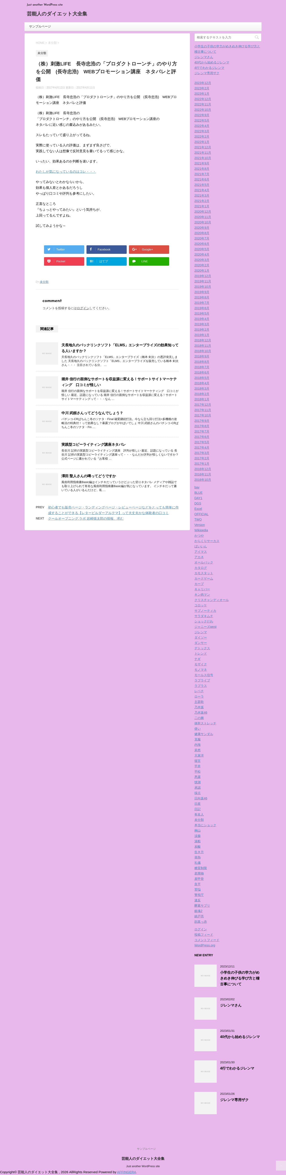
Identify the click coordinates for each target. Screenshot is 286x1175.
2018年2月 (201, 394)
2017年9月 (201, 420)
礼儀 (197, 862)
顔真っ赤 (200, 921)
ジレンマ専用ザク (206, 73)
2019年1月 (201, 335)
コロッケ (200, 605)
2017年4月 (201, 447)
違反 (197, 900)
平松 (197, 771)
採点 (197, 793)
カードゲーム (203, 578)
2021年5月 (201, 185)
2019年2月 (201, 329)
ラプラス (200, 685)
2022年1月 (201, 142)
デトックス (202, 648)
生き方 (199, 852)
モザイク (200, 664)
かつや (199, 535)
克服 (197, 739)
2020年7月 (201, 238)
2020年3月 (201, 260)
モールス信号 (203, 675)
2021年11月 (202, 152)
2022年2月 (201, 136)
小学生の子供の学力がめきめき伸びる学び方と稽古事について (239, 978)
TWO (198, 519)
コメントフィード (206, 940)
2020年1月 (201, 270)
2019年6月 (201, 308)
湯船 (197, 841)
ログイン (83, 308)
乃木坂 (199, 707)
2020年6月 (201, 244)
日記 (197, 809)
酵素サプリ (202, 905)
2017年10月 (202, 415)
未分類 (44, 282)
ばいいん (200, 546)
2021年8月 (201, 168)
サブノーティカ (205, 610)
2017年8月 (201, 426)
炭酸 (197, 846)
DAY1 (198, 498)
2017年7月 (201, 431)
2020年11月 (202, 217)
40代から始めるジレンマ (211, 62)
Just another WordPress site (143, 1166)
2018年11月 (202, 345)
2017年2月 (201, 458)
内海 (197, 744)
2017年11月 (202, 410)
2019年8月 (201, 297)
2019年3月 (201, 324)
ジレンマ (200, 632)
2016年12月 (202, 469)
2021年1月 (201, 206)
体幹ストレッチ (205, 723)
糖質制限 (200, 868)
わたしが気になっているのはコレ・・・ (66, 171)
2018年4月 (201, 383)
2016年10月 (202, 479)
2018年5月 (201, 378)
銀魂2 (198, 911)
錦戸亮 (199, 916)
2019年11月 (202, 281)
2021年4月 (201, 190)
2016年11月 (202, 474)
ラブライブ (202, 680)
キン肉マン (202, 594)
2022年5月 (201, 120)
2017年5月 (201, 442)
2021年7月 (201, 174)
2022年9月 (201, 115)
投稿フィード (203, 934)
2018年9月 (201, 356)
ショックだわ (203, 621)
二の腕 (199, 718)
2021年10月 (202, 158)
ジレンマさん (203, 57)
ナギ (197, 659)
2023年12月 (202, 83)
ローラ (199, 696)
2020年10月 (202, 222)
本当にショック (205, 825)
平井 (197, 766)
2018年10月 (202, 351)
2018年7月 (201, 367)
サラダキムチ (203, 616)
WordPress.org (204, 945)
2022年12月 (202, 99)
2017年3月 (201, 453)
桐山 (197, 830)
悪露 (197, 777)
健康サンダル (203, 734)
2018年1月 (201, 399)
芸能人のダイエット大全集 (57, 14)
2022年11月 (202, 104)
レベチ (199, 691)
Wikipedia (201, 530)
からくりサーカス (206, 541)
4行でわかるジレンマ (209, 67)
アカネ (199, 557)
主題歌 (199, 702)
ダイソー (200, 637)
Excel (198, 509)
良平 (197, 884)
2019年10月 (202, 286)
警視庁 (199, 895)
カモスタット (203, 573)
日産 (197, 803)
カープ (199, 584)
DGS (197, 503)
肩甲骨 (199, 879)
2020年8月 (201, 233)
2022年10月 (202, 109)
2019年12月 (202, 276)
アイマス (200, 551)
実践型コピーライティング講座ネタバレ (93, 444)
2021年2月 (201, 201)
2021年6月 (201, 179)
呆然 (197, 750)
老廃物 (199, 873)
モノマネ (200, 669)
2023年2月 (201, 88)
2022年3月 (201, 131)
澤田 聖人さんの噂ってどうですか (88, 476)
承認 (197, 787)
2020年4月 (201, 254)
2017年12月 (202, 404)
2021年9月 (201, 163)
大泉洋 (199, 755)
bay (197, 487)
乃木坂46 (200, 712)
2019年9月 (201, 292)
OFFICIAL (201, 514)
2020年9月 (201, 227)
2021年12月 (202, 147)
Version (199, 525)
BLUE (198, 492)
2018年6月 (201, 372)
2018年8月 (201, 362)
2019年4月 (201, 319)
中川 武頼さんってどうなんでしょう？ (92, 413)
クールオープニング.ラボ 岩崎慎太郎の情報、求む (86, 518)
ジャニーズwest (205, 626)
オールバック (203, 562)
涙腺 (197, 836)
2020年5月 (201, 249)
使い (197, 728)
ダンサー (200, 643)
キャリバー (202, 589)
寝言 (197, 761)
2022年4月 (201, 126)
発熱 (197, 857)
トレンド (200, 653)
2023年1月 (201, 93)
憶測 (197, 782)
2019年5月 (201, 313)
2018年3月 (201, 388)
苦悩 (197, 889)
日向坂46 (200, 798)
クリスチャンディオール (211, 600)
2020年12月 (202, 211)
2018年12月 (202, 340)
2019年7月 (201, 303)
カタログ (200, 568)
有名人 (199, 814)
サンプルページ (40, 26)
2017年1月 (201, 463)
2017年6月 (201, 437)
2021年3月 (201, 195)
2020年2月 (201, 265)
